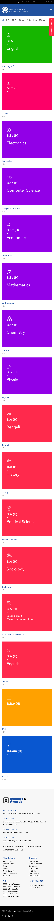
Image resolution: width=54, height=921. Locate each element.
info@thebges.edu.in (37, 885)
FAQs (34, 2)
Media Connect (8, 871)
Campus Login (15, 2)
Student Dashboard (35, 864)
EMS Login (49, 2)
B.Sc (29, 20)
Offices (5, 869)
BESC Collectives (35, 876)
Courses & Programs (13, 846)
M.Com (42, 20)
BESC (11, 884)
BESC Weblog (33, 861)
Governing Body (8, 864)
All (3, 20)
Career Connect (34, 846)
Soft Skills (32, 871)
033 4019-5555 (35, 888)
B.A (7, 20)
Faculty (5, 866)
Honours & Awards (10, 873)
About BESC (7, 861)
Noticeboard (33, 866)
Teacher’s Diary (26, 2)
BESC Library (33, 869)
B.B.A (14, 20)
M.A (35, 20)
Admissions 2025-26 (13, 849)
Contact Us (41, 2)
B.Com (21, 20)
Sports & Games (34, 873)
